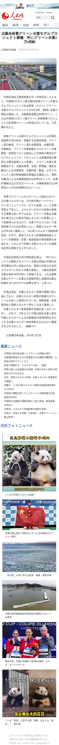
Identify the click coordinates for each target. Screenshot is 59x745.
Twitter (49, 12)
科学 (36, 25)
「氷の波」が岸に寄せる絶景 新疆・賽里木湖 (28, 575)
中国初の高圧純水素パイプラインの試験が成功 (27, 353)
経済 (15, 25)
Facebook (40, 12)
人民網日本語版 (8, 50)
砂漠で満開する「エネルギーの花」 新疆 (25, 365)
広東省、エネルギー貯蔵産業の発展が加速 (25, 409)
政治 (5, 25)
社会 (26, 25)
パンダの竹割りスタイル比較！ (20, 495)
